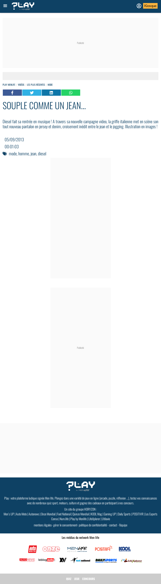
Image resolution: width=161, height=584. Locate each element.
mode (13, 153)
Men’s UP (9, 514)
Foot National (64, 514)
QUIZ (68, 579)
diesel (42, 153)
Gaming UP (110, 514)
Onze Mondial (48, 514)
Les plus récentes (36, 84)
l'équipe (123, 525)
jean (33, 153)
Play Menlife (9, 84)
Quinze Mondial (81, 514)
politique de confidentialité (93, 525)
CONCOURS (88, 579)
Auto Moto (21, 514)
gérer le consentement (65, 525)
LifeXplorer (94, 518)
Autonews (34, 514)
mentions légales (43, 525)
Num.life (64, 518)
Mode (50, 84)
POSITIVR (137, 514)
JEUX (76, 579)
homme (23, 153)
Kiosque (150, 6)
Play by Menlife (78, 518)
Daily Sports (124, 514)
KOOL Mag (96, 514)
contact (113, 525)
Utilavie (106, 518)
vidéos (21, 84)
